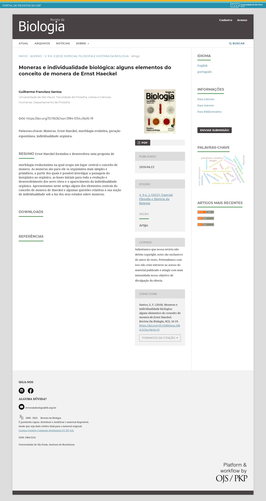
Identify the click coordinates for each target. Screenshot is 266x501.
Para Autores (205, 105)
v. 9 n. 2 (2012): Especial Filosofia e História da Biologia (86, 56)
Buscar (237, 43)
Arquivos (42, 43)
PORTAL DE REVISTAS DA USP (22, 5)
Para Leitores (205, 99)
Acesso (242, 20)
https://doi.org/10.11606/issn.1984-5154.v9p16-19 (59, 118)
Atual (23, 43)
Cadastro (225, 20)
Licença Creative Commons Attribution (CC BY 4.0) (46, 430)
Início (23, 56)
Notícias (63, 43)
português (204, 72)
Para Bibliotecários (209, 111)
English (202, 65)
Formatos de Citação (158, 337)
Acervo (36, 56)
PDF (144, 142)
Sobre (81, 43)
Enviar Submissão (214, 130)
